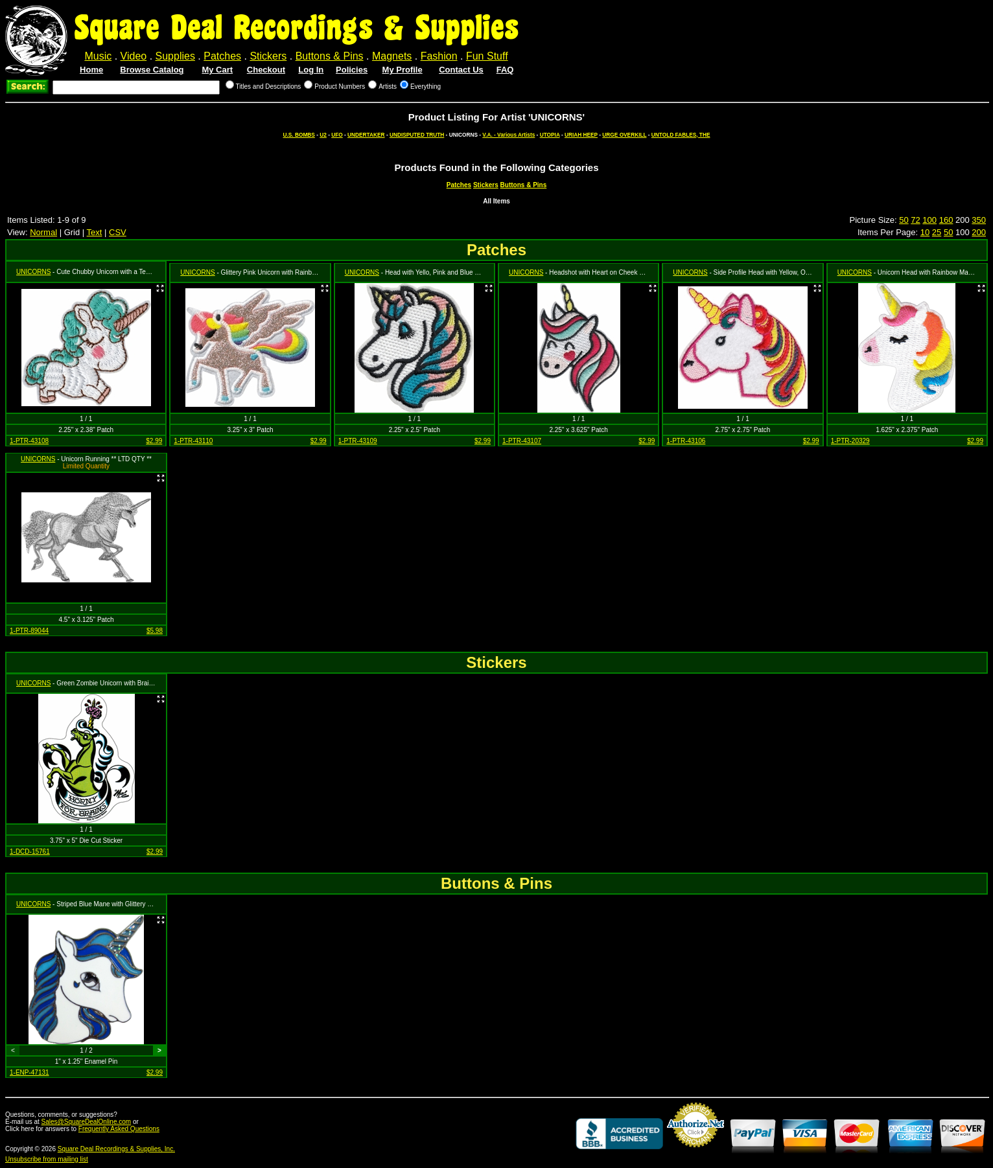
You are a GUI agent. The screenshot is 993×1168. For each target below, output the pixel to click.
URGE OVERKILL (624, 135)
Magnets (392, 56)
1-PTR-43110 (193, 440)
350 (979, 220)
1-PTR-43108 (29, 440)
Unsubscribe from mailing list (46, 1159)
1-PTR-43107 (521, 440)
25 (936, 232)
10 (924, 232)
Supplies (175, 56)
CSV (117, 232)
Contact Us (461, 69)
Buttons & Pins (330, 56)
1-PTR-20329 (850, 440)
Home (91, 69)
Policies (352, 69)
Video (134, 56)
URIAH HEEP (581, 135)
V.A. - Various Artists (508, 135)
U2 (323, 135)
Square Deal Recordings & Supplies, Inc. (116, 1148)
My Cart (217, 69)
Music (97, 56)
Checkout (266, 69)
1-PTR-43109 (357, 440)
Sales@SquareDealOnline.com (86, 1121)
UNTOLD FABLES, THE (680, 135)
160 (946, 220)
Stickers (268, 56)
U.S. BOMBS (299, 135)
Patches (222, 56)
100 (929, 220)
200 (979, 232)
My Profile (402, 69)
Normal (43, 232)
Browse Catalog (151, 69)
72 (915, 220)
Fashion (439, 56)
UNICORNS (33, 271)
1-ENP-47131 (29, 1072)
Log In (310, 69)
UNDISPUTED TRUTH (417, 135)
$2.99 (154, 440)
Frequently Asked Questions (118, 1128)
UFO (337, 135)
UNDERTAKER (365, 135)
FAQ (505, 69)
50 (903, 220)
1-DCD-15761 (30, 851)
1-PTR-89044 (29, 630)
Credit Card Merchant (695, 1152)
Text (94, 232)
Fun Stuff (487, 56)
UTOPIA (550, 135)
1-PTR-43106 (685, 440)
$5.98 (154, 630)
